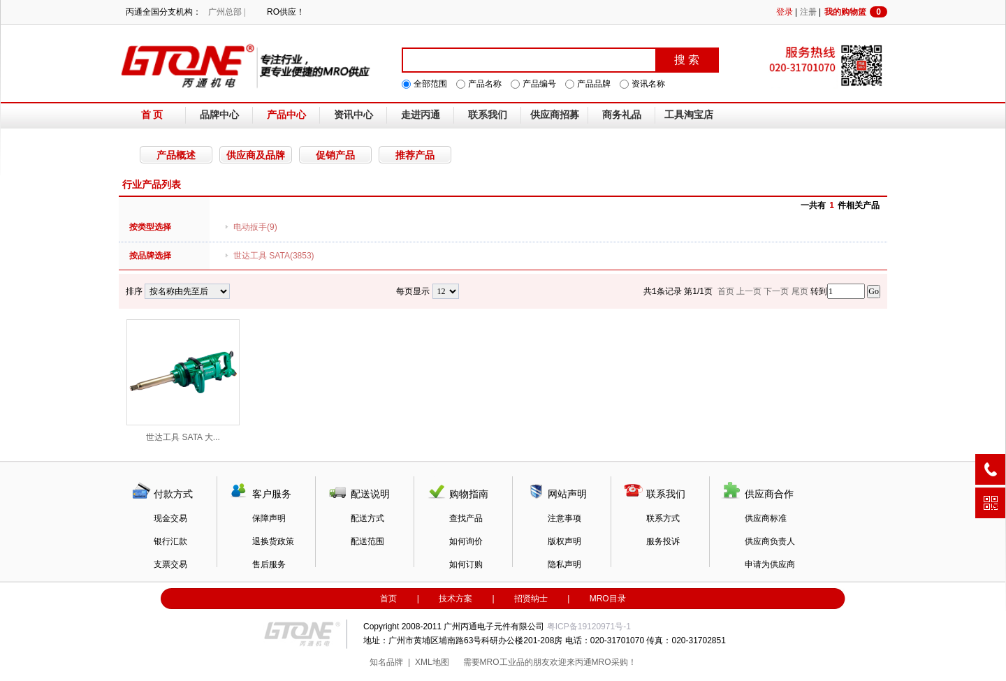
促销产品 (335, 155)
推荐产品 (415, 155)
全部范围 (430, 84)
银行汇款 (170, 541)
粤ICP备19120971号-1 (589, 626)
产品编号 (539, 84)
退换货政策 (273, 541)
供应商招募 (554, 115)
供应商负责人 (770, 541)
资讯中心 (353, 115)
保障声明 (269, 518)
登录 (784, 12)
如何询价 (466, 541)
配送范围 (367, 541)
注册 (808, 12)
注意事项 (564, 518)
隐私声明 (564, 564)
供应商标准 (766, 518)
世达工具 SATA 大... (183, 380)
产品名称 (485, 84)
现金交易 (170, 518)
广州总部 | (226, 12)
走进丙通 (420, 115)
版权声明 (564, 541)
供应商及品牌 (255, 155)
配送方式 (367, 518)
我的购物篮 (855, 11)
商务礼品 (621, 115)
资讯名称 (648, 84)
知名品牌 (386, 662)
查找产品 (466, 518)
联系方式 (663, 518)
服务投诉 (663, 541)
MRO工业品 (502, 662)
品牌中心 (219, 115)
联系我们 (487, 115)
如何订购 (466, 564)
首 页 (152, 115)
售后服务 (269, 564)
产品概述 (176, 155)
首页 (388, 598)
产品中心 (286, 115)
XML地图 (432, 662)
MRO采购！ (614, 662)
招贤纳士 (531, 598)
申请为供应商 (770, 564)
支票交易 (170, 564)
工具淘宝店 (688, 115)
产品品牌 (594, 84)
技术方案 (455, 598)
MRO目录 (608, 598)
